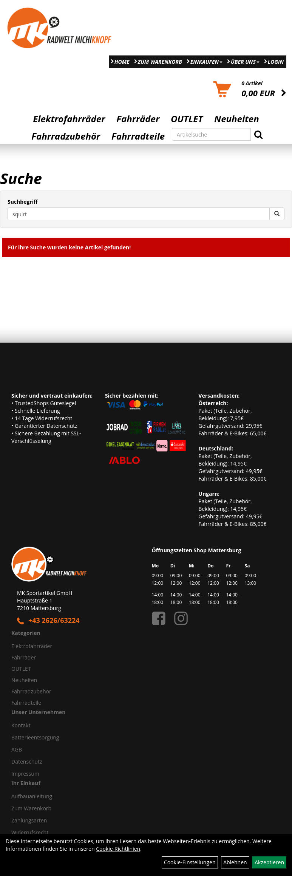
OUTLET (187, 118)
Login (276, 61)
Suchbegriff (23, 201)
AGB (16, 749)
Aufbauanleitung (31, 796)
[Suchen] (258, 134)
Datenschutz (26, 761)
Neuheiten (236, 118)
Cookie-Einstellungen (190, 862)
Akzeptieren (269, 862)
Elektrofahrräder (69, 118)
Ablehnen (235, 862)
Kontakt (21, 725)
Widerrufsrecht (29, 832)
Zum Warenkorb (160, 61)
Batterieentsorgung (35, 737)
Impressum (25, 773)
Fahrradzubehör (65, 136)
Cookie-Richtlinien (118, 848)
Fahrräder (137, 118)
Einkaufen (206, 61)
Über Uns (245, 61)
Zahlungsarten (29, 820)
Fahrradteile (138, 136)
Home (122, 61)
